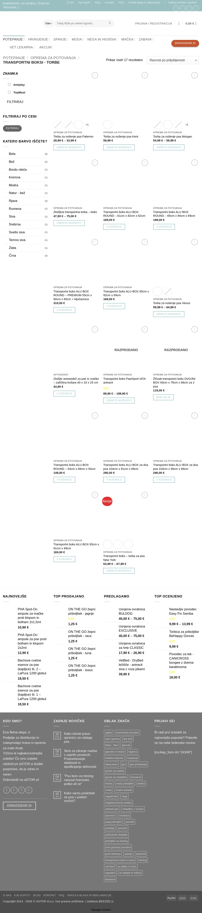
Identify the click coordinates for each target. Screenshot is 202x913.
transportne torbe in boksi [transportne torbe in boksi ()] (120, 860)
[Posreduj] (110, 23)
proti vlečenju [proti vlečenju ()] (113, 853)
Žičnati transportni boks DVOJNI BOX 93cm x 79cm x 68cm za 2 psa (174, 382)
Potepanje (14, 58)
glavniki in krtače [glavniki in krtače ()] (114, 751)
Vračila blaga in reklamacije (144, 2)
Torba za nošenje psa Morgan (172, 136)
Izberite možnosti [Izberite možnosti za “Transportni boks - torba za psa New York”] (119, 570)
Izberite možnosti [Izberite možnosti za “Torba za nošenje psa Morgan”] (168, 147)
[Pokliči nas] (196, 8)
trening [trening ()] (143, 860)
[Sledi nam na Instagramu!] (183, 8)
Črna (12, 255)
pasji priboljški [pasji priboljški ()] (113, 821)
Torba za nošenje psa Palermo (73, 136)
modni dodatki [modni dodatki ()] (124, 790)
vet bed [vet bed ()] (109, 866)
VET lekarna (20, 47)
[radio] (57, 124)
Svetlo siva (17, 232)
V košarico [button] (114, 226)
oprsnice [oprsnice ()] (110, 815)
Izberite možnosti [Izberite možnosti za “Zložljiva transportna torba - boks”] (69, 223)
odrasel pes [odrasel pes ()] (112, 808)
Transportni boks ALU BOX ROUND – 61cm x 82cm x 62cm (124, 213)
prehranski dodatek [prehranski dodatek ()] (116, 834)
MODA (78, 39)
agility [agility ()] (108, 732)
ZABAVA (146, 39)
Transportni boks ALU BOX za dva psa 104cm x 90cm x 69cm (175, 466)
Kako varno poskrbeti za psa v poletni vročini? (79, 797)
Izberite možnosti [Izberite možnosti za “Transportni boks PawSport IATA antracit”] (119, 400)
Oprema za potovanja (53, 58)
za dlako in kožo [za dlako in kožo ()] (127, 866)
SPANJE (60, 39)
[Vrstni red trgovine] (173, 60)
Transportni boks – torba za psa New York (124, 557)
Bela (12, 154)
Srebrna (15, 224)
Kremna (14, 177)
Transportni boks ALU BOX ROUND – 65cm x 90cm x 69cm (174, 213)
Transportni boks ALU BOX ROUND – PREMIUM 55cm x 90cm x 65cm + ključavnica (72, 295)
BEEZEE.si (106, 901)
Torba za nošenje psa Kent (120, 136)
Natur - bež (17, 193)
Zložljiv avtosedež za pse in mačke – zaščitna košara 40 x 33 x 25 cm (76, 380)
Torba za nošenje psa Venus (171, 303)
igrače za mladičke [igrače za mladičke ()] (116, 777)
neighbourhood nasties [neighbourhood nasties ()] (118, 802)
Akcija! (45, 47)
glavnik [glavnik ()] (126, 745)
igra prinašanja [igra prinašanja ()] (138, 764)
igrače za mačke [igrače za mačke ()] (114, 770)
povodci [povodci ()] (122, 828)
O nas (70, 2)
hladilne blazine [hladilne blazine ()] (114, 758)
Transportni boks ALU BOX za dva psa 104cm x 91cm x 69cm (125, 466)
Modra (13, 185)
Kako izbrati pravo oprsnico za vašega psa (78, 737)
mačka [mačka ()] (141, 783)
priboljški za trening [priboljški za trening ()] (116, 841)
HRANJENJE (39, 39)
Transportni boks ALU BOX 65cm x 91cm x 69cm (76, 546)
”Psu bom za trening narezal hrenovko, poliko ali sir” (78, 780)
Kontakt (109, 2)
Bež (12, 162)
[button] (181, 2)
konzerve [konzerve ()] (136, 777)
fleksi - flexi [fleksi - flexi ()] (111, 745)
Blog (97, 2)
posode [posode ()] (129, 821)
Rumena (15, 209)
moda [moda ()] (108, 790)
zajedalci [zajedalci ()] (110, 872)
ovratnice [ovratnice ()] (124, 815)
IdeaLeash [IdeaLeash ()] (111, 764)
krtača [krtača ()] (108, 783)
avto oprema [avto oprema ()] (112, 738)
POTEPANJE (14, 39)
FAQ (121, 2)
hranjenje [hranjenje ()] (132, 758)
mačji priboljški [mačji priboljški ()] (124, 783)
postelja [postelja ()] (109, 828)
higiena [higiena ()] (132, 751)
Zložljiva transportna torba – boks (75, 212)
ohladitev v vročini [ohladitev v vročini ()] (133, 808)
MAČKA (128, 39)
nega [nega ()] (124, 796)
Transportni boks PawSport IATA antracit (124, 380)
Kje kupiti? (84, 2)
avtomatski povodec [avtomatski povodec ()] (127, 732)
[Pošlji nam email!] (189, 8)
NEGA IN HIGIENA (102, 39)
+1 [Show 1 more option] (87, 124)
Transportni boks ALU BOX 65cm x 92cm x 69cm (126, 293)
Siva (12, 216)
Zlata (12, 248)
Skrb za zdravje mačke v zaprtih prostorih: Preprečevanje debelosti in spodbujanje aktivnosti (80, 759)
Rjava (13, 201)
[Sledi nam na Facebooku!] (176, 8)
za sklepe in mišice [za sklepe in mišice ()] (130, 872)
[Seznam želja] (179, 23)
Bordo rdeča (18, 169)
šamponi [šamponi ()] (110, 879)
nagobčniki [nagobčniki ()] (111, 796)
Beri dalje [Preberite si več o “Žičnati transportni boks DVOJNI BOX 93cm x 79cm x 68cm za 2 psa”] (163, 397)
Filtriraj (15, 102)
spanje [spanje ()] (128, 853)
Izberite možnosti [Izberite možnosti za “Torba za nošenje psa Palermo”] (69, 147)
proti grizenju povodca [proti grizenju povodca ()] (118, 847)
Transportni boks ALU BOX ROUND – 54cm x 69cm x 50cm (74, 466)
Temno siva (17, 240)
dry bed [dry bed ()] (128, 738)
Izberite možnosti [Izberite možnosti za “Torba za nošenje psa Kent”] (119, 147)
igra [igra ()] (123, 764)
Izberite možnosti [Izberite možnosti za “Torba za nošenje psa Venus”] (168, 314)
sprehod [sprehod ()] (141, 853)
